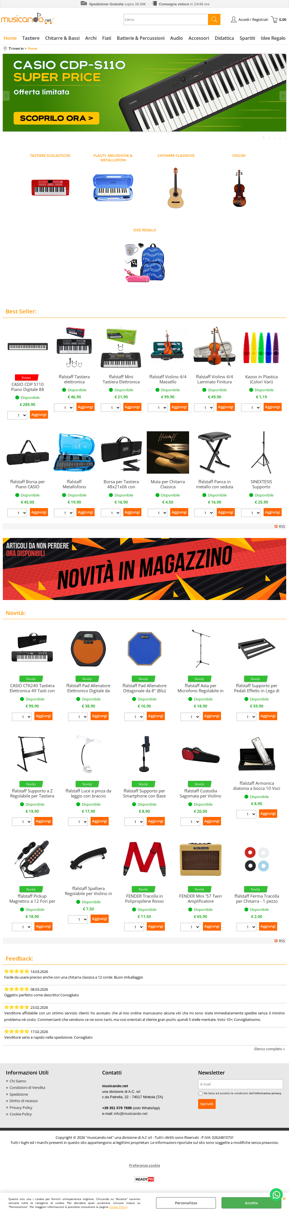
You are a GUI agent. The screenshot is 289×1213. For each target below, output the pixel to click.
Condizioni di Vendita (27, 1087)
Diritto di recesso (24, 1100)
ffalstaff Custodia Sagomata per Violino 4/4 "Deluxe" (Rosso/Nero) (200, 798)
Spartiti (247, 38)
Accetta (251, 1202)
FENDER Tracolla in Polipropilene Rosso (144, 898)
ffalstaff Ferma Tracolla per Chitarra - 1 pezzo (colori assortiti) (257, 901)
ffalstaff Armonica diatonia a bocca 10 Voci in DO (256, 788)
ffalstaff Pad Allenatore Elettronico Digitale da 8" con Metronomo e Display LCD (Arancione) (88, 693)
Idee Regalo (273, 38)
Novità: (15, 613)
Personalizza (186, 1202)
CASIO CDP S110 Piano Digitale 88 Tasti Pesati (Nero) (27, 389)
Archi (91, 38)
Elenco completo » (269, 1048)
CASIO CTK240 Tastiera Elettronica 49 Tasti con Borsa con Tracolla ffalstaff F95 (32, 693)
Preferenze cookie (144, 1165)
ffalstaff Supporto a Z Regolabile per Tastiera (32, 793)
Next (282, 96)
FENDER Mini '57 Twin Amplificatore (200, 898)
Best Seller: (21, 311)
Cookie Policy (118, 1207)
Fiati (106, 38)
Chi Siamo (18, 1081)
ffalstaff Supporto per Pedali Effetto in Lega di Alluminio (256, 690)
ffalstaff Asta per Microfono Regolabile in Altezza (201, 690)
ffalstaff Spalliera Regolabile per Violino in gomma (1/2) (88, 893)
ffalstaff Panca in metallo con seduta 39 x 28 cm (214, 487)
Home (10, 38)
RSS (282, 526)
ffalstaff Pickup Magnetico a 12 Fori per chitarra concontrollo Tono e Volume (32, 903)
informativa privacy (268, 1093)
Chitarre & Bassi (62, 38)
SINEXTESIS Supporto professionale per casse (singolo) (261, 489)
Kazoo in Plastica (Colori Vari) (261, 379)
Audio (176, 38)
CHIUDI (284, 1198)
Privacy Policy (21, 1107)
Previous (6, 96)
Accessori (199, 38)
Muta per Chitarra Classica (168, 484)
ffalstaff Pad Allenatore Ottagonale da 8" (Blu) (144, 688)
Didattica (224, 38)
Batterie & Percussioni (141, 38)
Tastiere (31, 38)
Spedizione (19, 1094)
